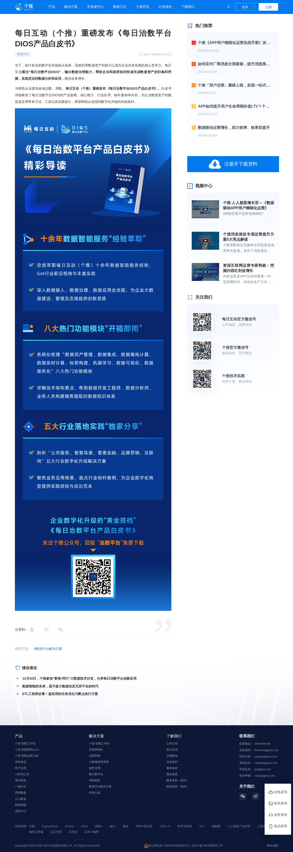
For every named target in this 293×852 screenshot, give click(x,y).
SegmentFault (50, 826)
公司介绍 (172, 743)
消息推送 (20, 762)
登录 (245, 7)
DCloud (69, 826)
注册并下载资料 (233, 164)
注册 (268, 7)
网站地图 (272, 845)
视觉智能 (20, 805)
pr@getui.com (263, 769)
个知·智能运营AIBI (27, 755)
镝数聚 (216, 826)
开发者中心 (95, 7)
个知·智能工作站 (25, 743)
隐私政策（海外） (177, 786)
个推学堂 (142, 7)
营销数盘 (20, 792)
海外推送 (20, 780)
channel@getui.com (266, 763)
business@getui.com (266, 750)
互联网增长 (96, 749)
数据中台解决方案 (100, 786)
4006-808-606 (263, 743)
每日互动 (172, 749)
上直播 (261, 826)
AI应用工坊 (22, 774)
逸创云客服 (36, 832)
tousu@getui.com (265, 775)
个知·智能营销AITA (27, 749)
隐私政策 (172, 774)
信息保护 (172, 762)
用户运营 (20, 768)
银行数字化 (96, 774)
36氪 (32, 826)
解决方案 (71, 7)
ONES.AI (165, 826)
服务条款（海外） (177, 780)
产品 (51, 7)
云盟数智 (172, 755)
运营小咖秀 (91, 832)
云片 (202, 826)
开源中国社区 (143, 826)
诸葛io (98, 826)
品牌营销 (94, 755)
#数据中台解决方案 (48, 649)
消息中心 (20, 811)
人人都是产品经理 (238, 826)
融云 (112, 826)
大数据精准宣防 (99, 762)
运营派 (73, 832)
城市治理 (94, 768)
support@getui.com (266, 756)
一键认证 (20, 786)
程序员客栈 (185, 826)
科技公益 (94, 792)
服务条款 (172, 768)
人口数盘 (20, 798)
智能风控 (94, 780)
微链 (125, 826)
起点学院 (56, 832)
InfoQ (84, 826)
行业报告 (165, 7)
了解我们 (188, 7)
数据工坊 (119, 7)
